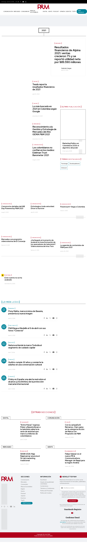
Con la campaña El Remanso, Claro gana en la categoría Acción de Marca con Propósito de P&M (74, 429)
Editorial (8, 275)
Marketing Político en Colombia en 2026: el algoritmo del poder (70, 145)
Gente (50, 11)
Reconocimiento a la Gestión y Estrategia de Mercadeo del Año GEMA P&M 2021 (44, 130)
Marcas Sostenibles (34, 11)
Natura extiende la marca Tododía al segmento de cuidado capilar (25, 346)
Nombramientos (70, 451)
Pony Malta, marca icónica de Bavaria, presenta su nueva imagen (25, 312)
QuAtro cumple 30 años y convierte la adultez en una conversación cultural (25, 363)
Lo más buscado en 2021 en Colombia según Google (44, 109)
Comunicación (8, 11)
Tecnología (64, 163)
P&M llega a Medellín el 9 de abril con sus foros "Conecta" (27, 329)
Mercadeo (17, 11)
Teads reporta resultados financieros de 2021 (43, 87)
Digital (45, 11)
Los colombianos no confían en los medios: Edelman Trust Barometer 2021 (43, 151)
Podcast (56, 11)
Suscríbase (43, 480)
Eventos (68, 11)
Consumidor (25, 11)
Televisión (24, 422)
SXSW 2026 (24, 451)
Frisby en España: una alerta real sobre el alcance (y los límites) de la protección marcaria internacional (27, 381)
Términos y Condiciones (47, 488)
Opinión (62, 11)
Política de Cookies (46, 493)
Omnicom (64, 168)
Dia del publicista (74, 163)
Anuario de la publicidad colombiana (47, 483)
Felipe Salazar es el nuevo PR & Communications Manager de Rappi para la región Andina (75, 458)
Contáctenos (44, 486)
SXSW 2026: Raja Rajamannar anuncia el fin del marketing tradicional (30, 457)
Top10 (74, 11)
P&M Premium (81, 11)
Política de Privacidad (46, 491)
